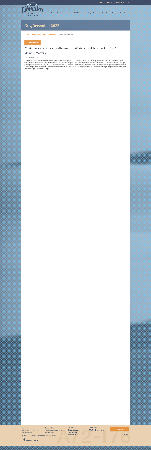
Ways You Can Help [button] (108, 13)
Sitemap (53, 440)
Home (53, 13)
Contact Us (120, 3)
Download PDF (32, 43)
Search (100, 3)
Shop (89, 13)
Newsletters (52, 35)
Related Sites (123, 13)
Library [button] (96, 13)
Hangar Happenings (64, 13)
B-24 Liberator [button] (79, 13)
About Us (109, 3)
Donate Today (120, 433)
